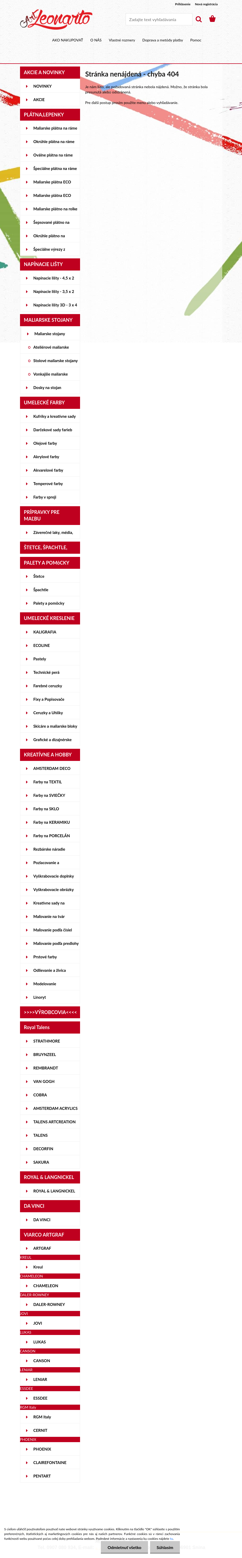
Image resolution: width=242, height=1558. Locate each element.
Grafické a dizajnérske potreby (52, 741)
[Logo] (56, 19)
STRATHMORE (46, 1041)
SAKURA (41, 1162)
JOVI (37, 1323)
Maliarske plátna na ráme (55, 128)
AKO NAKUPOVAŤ (67, 40)
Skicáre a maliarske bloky (55, 726)
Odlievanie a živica (49, 970)
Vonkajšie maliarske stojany (50, 376)
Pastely (39, 658)
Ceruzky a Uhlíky (48, 712)
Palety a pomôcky (49, 603)
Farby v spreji (44, 497)
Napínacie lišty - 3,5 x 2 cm (53, 293)
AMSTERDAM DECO (52, 768)
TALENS (40, 1135)
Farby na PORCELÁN (51, 835)
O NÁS (96, 40)
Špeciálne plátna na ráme (55, 168)
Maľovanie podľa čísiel (52, 929)
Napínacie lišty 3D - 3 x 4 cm (55, 306)
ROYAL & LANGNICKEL (54, 1190)
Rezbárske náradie (49, 849)
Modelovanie (44, 983)
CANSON (41, 1360)
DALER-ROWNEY (49, 1304)
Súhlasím (165, 1547)
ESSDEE (40, 1398)
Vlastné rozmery (122, 40)
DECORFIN (43, 1148)
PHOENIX (42, 1449)
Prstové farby (45, 956)
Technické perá (46, 672)
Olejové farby (45, 443)
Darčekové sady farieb (52, 429)
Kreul (38, 1267)
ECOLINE (41, 645)
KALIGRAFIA (44, 631)
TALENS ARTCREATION (54, 1121)
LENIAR (40, 1379)
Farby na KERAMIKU (51, 822)
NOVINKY (42, 86)
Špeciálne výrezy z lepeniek (49, 251)
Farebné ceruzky (47, 685)
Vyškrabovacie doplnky (53, 876)
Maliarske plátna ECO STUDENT (52, 183)
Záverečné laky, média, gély (53, 534)
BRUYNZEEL (44, 1054)
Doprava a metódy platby (162, 40)
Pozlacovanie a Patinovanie (46, 864)
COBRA (40, 1094)
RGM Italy (42, 1416)
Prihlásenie (183, 4)
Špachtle (40, 589)
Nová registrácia (206, 4)
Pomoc (195, 40)
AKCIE (39, 99)
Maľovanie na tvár (49, 916)
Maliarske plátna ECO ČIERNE (52, 197)
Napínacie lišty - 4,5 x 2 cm (53, 280)
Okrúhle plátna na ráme (54, 141)
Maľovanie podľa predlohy (56, 943)
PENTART (42, 1476)
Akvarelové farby (48, 470)
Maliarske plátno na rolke (55, 208)
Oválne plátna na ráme (53, 155)
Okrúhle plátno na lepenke (49, 237)
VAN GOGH (44, 1081)
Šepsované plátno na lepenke (51, 224)
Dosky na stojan (47, 387)
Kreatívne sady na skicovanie (49, 905)
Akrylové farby (46, 456)
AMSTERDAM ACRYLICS (55, 1108)
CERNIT (40, 1430)
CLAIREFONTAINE (50, 1462)
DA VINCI (42, 1219)
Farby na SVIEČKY (49, 795)
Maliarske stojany (49, 333)
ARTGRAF (42, 1248)
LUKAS (39, 1341)
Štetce (39, 576)
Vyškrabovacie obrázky (53, 889)
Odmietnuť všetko (124, 1547)
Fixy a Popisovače (49, 699)
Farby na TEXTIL (47, 781)
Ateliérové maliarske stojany (51, 349)
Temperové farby (48, 483)
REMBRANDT (45, 1067)
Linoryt (39, 997)
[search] (198, 19)
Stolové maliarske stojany (55, 360)
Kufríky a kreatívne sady (54, 416)
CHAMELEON (45, 1285)
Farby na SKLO (46, 808)
